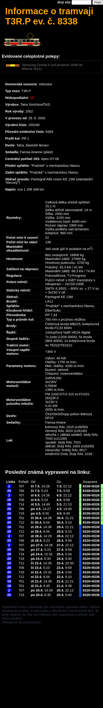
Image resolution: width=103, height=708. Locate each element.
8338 (86, 486)
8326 (96, 486)
